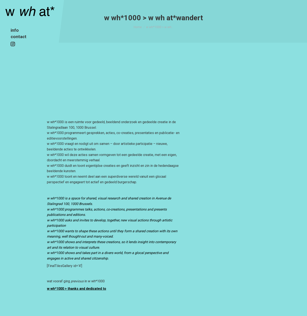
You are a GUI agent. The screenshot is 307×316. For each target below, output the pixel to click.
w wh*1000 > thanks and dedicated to (76, 289)
